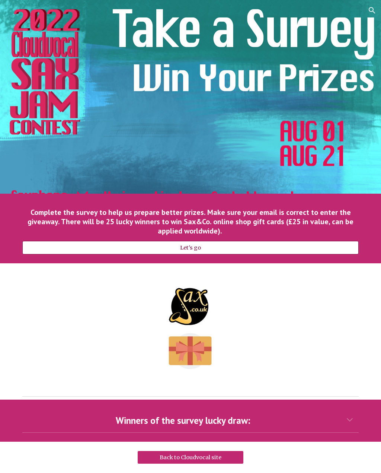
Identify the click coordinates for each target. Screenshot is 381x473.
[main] (190, 222)
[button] (372, 10)
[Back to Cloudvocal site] (190, 457)
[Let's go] (191, 247)
